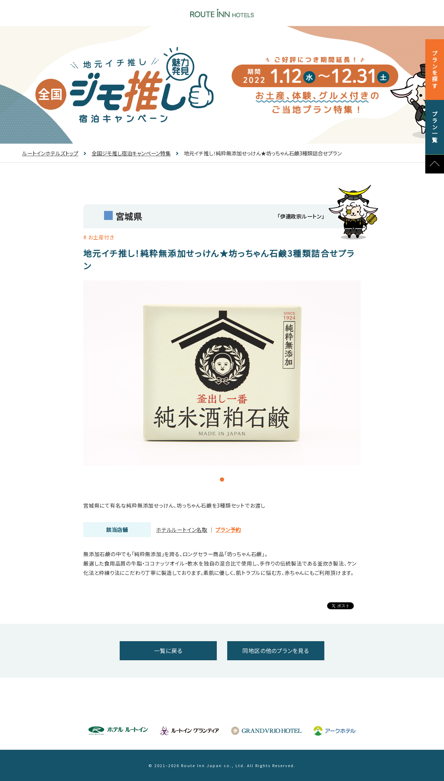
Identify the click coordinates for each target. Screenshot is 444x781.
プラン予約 (228, 529)
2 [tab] (222, 479)
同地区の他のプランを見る (275, 650)
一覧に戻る (168, 650)
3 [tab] (230, 479)
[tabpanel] (222, 372)
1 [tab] (214, 479)
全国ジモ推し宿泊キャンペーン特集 (127, 153)
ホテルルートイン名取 (181, 529)
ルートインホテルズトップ (50, 153)
